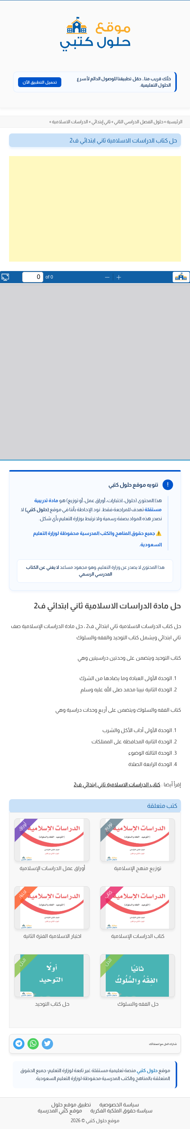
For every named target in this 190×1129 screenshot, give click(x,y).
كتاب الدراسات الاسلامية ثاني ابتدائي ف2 (117, 784)
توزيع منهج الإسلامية (137, 868)
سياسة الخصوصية (119, 1104)
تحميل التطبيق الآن (40, 82)
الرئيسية (174, 121)
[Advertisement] (95, 209)
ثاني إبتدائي (101, 121)
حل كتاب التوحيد (52, 1004)
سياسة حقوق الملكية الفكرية (121, 1111)
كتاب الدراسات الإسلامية (137, 936)
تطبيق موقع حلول (71, 1104)
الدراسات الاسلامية (70, 121)
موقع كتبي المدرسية (60, 1111)
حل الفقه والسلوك (137, 1004)
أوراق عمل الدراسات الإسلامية (52, 868)
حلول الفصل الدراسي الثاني (138, 121)
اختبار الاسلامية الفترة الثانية (52, 936)
